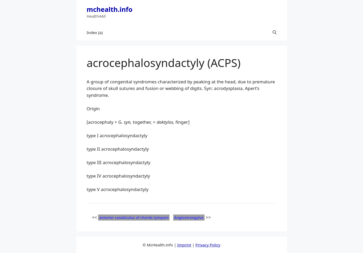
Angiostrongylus (189, 217)
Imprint (184, 244)
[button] (274, 32)
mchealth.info (110, 9)
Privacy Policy (207, 244)
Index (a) (95, 32)
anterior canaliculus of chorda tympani (133, 217)
